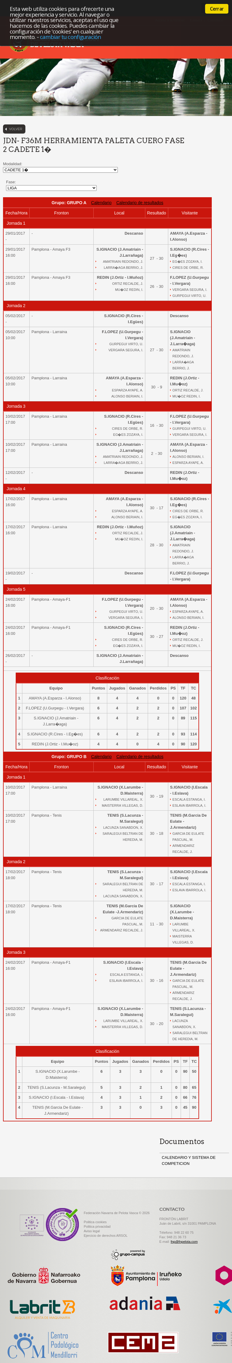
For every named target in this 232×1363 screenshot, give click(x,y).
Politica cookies (95, 1222)
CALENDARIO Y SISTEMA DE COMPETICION (189, 1160)
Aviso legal (92, 1231)
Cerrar (217, 8)
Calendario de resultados (139, 202)
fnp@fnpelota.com (184, 1241)
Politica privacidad (97, 1226)
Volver (15, 129)
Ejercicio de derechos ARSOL (105, 1235)
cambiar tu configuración (70, 36)
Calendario (101, 202)
